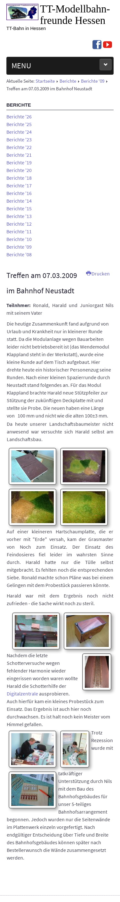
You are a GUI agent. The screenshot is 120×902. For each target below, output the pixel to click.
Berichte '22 (19, 147)
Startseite (45, 81)
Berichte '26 (19, 116)
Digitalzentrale (22, 693)
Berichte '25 (19, 124)
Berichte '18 (19, 178)
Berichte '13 (19, 216)
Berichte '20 (19, 170)
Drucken (98, 273)
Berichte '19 (19, 162)
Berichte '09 (92, 81)
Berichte (68, 81)
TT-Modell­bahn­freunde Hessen (75, 14)
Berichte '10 (19, 239)
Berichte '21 (19, 155)
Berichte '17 (19, 185)
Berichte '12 (19, 224)
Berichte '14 (19, 201)
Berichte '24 (19, 132)
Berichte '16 (19, 193)
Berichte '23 (19, 139)
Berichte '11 (19, 231)
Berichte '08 (19, 254)
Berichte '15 (19, 208)
